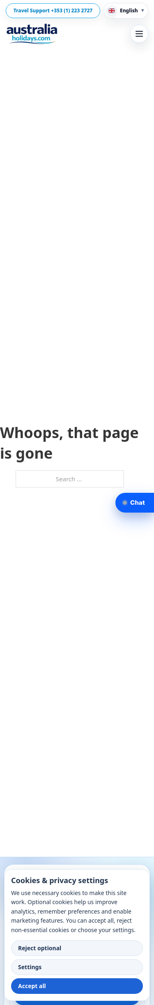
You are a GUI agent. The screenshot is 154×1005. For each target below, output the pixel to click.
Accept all (32, 986)
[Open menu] (139, 34)
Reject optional (39, 948)
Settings (29, 967)
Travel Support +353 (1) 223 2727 (53, 10)
